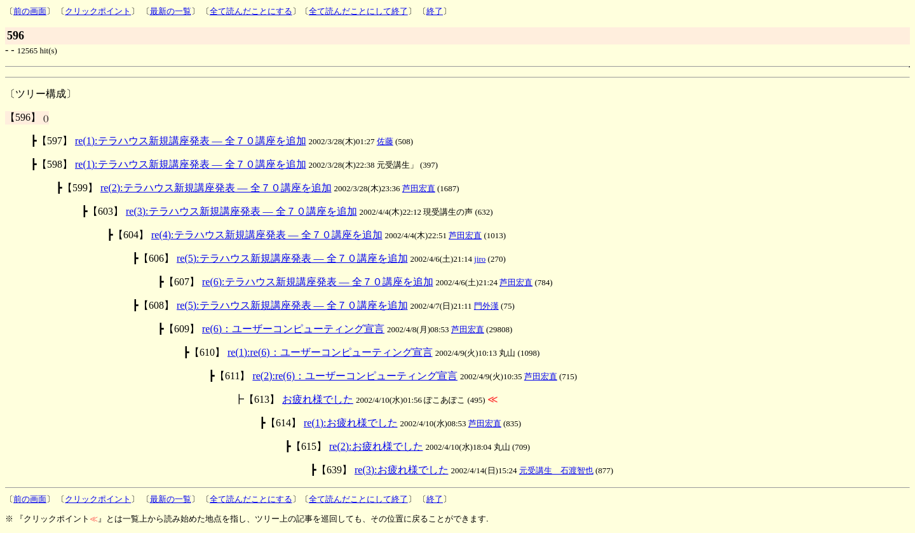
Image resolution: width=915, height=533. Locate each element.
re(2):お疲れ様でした (376, 446)
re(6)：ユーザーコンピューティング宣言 (293, 328)
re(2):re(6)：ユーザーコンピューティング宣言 (355, 375)
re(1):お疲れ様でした (351, 422)
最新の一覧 (170, 11)
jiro (479, 259)
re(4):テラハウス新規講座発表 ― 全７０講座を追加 (267, 234)
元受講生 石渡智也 (556, 470)
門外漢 (486, 306)
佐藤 (385, 141)
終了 (434, 11)
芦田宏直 (418, 188)
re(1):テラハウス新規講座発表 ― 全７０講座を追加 (190, 140)
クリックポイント (98, 11)
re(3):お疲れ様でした (402, 469)
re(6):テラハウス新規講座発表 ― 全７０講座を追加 (317, 281)
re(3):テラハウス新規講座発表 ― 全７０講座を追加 (241, 211)
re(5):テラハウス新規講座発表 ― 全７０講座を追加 (292, 258)
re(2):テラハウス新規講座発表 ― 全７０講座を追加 (216, 187)
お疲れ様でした (317, 399)
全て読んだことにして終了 (358, 11)
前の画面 (29, 11)
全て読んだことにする (251, 11)
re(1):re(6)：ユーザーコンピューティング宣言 (330, 352)
